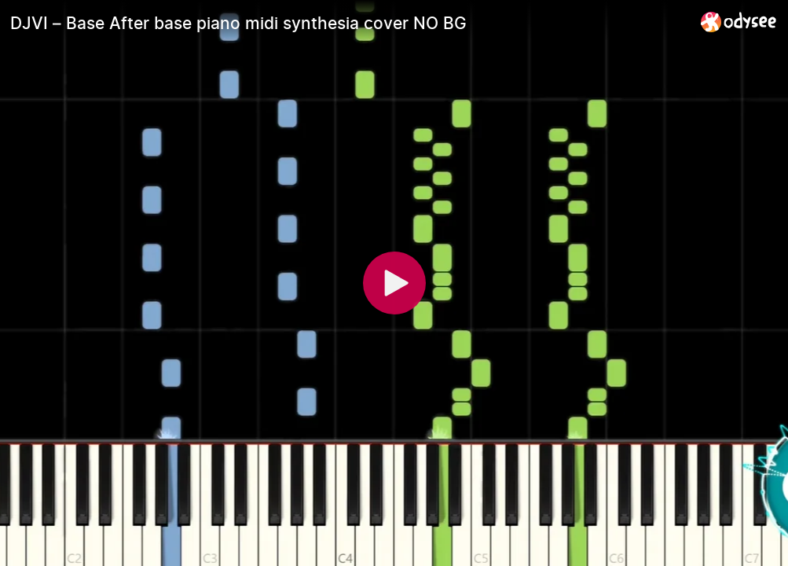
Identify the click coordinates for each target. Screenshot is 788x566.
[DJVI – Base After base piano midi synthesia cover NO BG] (349, 23)
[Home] (739, 22)
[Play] (394, 283)
